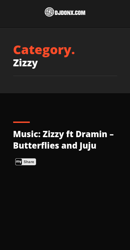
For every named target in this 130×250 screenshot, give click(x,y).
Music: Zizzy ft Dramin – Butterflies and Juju (63, 139)
